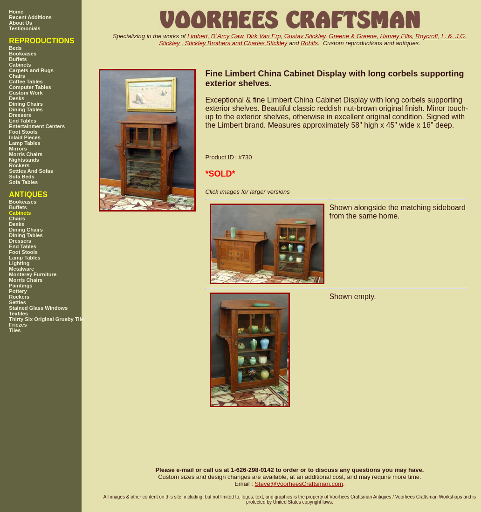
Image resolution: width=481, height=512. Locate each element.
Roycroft (426, 36)
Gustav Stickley (305, 36)
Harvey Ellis (396, 36)
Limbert (197, 36)
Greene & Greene (353, 36)
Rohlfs (309, 43)
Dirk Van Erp (264, 36)
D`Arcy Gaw (227, 36)
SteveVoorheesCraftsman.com (298, 483)
